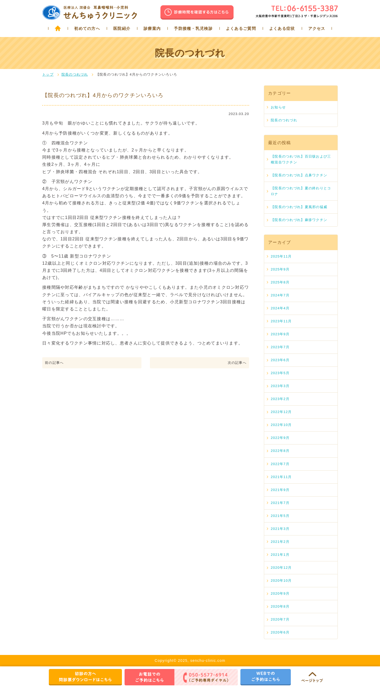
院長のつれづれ (74, 74)
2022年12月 (281, 412)
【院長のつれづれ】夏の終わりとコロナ (301, 191)
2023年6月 (280, 360)
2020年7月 (280, 619)
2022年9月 (280, 438)
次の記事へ (237, 363)
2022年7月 (280, 464)
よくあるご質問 (241, 28)
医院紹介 (121, 28)
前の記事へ (54, 363)
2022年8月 (280, 451)
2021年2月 (280, 542)
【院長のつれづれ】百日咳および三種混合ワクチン (301, 159)
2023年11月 (281, 321)
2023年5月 (280, 373)
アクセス (316, 28)
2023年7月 (280, 347)
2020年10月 (281, 580)
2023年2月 (280, 399)
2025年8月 (280, 282)
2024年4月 (280, 308)
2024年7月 (280, 295)
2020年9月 (280, 593)
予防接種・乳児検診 (193, 28)
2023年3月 (280, 386)
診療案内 (152, 28)
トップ (48, 74)
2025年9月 (280, 269)
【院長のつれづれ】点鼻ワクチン (299, 175)
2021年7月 (280, 503)
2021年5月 (280, 516)
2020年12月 (281, 568)
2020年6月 (280, 632)
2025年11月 (281, 256)
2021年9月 (280, 490)
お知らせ (278, 107)
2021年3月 (280, 529)
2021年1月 (280, 555)
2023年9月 (280, 334)
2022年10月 (281, 425)
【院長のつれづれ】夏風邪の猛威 (299, 207)
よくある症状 (282, 28)
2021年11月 (281, 477)
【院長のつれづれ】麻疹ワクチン (299, 220)
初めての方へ (87, 28)
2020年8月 (280, 606)
